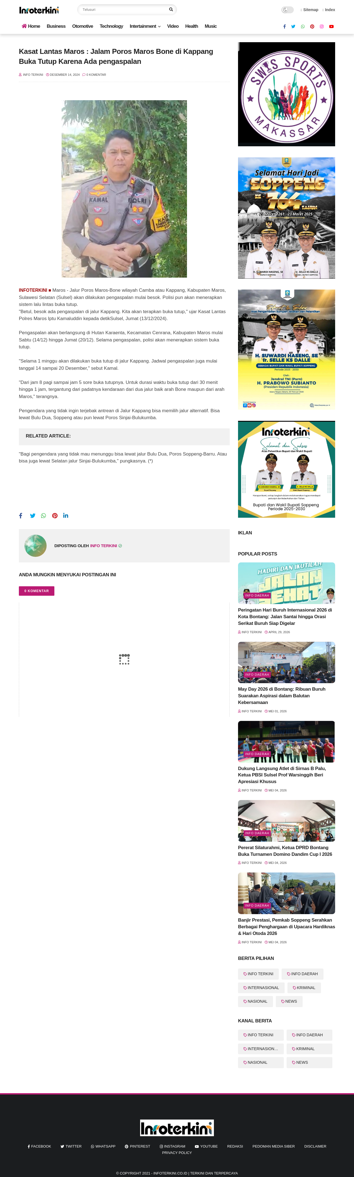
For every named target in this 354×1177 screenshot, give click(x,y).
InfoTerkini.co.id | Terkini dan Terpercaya (195, 1173)
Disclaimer (315, 1146)
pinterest (140, 1146)
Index (328, 9)
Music (211, 26)
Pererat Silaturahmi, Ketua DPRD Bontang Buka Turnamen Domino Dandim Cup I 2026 (285, 851)
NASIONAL (257, 1001)
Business (56, 26)
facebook (41, 1146)
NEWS (291, 1001)
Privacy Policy (177, 1153)
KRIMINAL (306, 987)
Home (31, 26)
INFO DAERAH (304, 974)
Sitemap (309, 9)
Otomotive (82, 26)
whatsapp (105, 1146)
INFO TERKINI (260, 974)
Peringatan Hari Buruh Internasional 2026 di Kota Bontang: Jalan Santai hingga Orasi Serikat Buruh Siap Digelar (285, 616)
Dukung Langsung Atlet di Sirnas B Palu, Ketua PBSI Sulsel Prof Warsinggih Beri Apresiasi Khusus (282, 775)
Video (173, 26)
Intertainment (143, 26)
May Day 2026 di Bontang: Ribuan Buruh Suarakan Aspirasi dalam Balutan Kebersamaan (281, 695)
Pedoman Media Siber (273, 1146)
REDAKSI (235, 1146)
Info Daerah (257, 595)
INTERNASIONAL (263, 987)
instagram (174, 1146)
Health (191, 26)
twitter (73, 1146)
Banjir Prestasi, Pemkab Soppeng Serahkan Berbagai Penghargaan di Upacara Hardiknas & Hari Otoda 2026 (286, 926)
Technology (111, 26)
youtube (209, 1146)
